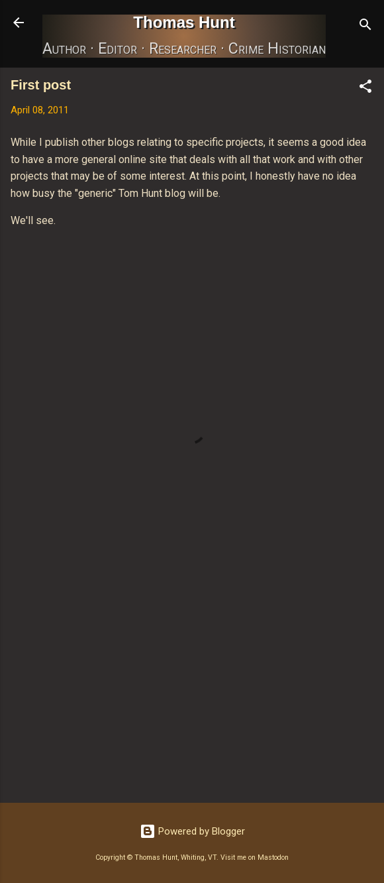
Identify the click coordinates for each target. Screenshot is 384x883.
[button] (365, 88)
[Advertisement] (192, 689)
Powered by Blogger (192, 831)
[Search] (365, 27)
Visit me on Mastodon (254, 857)
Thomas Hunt (183, 22)
